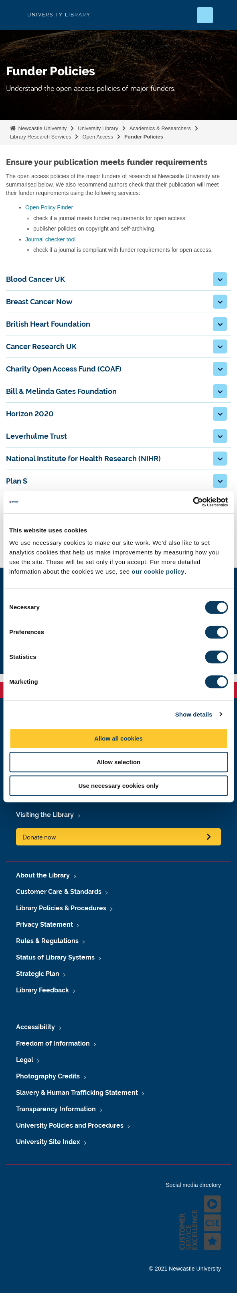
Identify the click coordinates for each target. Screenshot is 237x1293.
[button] (220, 279)
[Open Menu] (224, 15)
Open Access (97, 137)
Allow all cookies (118, 738)
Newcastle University (42, 128)
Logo (13, 15)
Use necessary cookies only (118, 785)
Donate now (39, 836)
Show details (194, 714)
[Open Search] (205, 15)
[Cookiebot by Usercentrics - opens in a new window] (193, 502)
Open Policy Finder (49, 207)
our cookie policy (158, 571)
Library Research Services (40, 137)
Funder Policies (143, 137)
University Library (98, 128)
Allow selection (118, 762)
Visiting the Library (45, 815)
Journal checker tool (50, 239)
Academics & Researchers (160, 128)
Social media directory (193, 1185)
